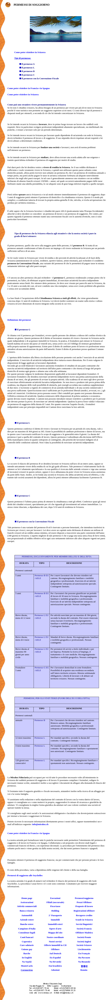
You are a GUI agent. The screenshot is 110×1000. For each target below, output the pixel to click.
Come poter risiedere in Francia (22, 88)
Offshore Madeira (84, 932)
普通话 (84, 966)
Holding (55, 910)
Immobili (55, 919)
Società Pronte (84, 937)
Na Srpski (27, 961)
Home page (26, 898)
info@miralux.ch (40, 824)
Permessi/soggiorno (84, 898)
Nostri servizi (55, 941)
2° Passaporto (55, 915)
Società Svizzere (84, 945)
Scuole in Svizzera (84, 919)
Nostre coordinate (55, 937)
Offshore (55, 949)
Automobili (26, 915)
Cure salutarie (27, 945)
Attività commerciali (27, 906)
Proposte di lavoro (84, 906)
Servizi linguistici (84, 924)
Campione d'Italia (27, 928)
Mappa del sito (55, 932)
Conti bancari (26, 937)
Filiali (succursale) (55, 902)
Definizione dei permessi (19, 320)
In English (27, 957)
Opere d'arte (55, 928)
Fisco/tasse (55, 906)
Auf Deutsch (55, 953)
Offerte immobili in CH (55, 945)
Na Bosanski (84, 961)
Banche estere (26, 924)
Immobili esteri (55, 924)
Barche (26, 953)
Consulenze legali (26, 932)
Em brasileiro (55, 966)
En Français (84, 953)
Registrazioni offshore (84, 910)
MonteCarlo (27, 966)
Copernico (27, 941)
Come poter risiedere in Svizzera (30, 52)
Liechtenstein (84, 949)
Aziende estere (27, 919)
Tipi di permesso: (22, 58)
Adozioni (55, 970)
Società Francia (84, 928)
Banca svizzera (27, 910)
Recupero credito (84, 915)
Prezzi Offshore (84, 902)
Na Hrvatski (55, 961)
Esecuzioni (55, 898)
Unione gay (26, 949)
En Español (55, 957)
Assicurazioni (26, 902)
